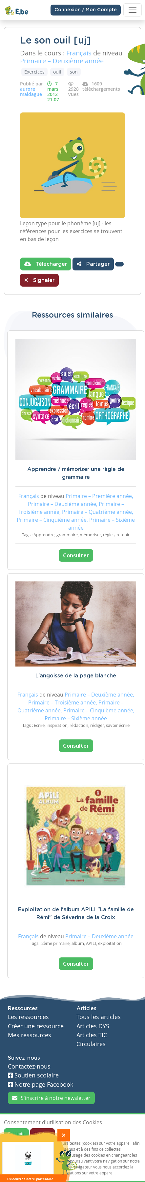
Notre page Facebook (40, 1084)
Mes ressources (29, 1035)
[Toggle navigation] (132, 9)
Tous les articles (98, 1017)
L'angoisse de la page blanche (75, 675)
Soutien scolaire (33, 1075)
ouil (57, 72)
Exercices (34, 72)
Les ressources (28, 1017)
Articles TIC (91, 1035)
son (74, 72)
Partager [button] (93, 264)
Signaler (39, 280)
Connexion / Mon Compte (85, 10)
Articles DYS (92, 1026)
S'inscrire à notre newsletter (51, 1098)
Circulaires (91, 1044)
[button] (119, 264)
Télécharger (45, 264)
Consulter (76, 555)
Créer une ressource (36, 1026)
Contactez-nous (29, 1066)
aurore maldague (31, 91)
